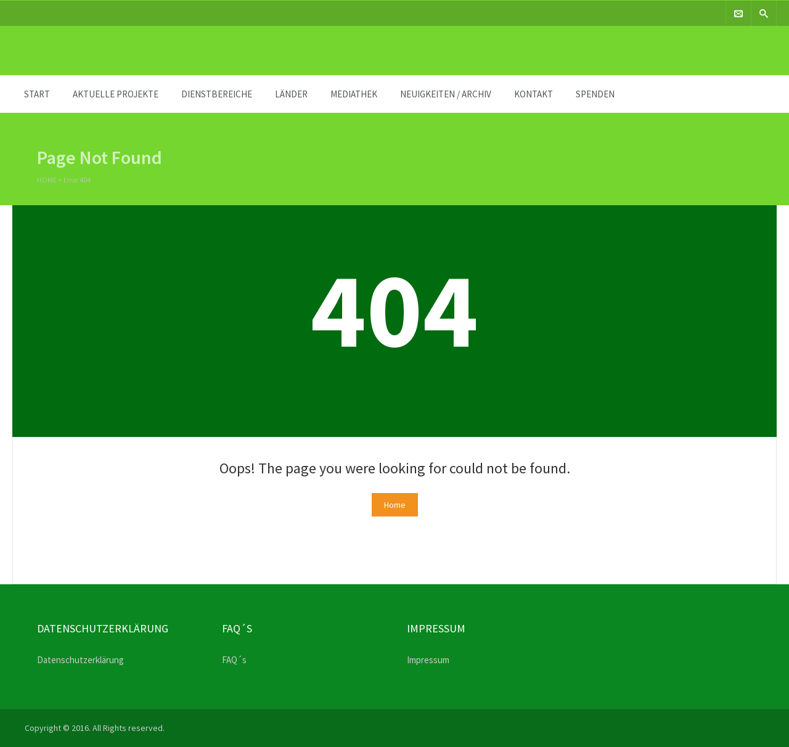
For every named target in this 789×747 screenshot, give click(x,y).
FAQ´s (234, 660)
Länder (291, 94)
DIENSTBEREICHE (216, 94)
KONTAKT (533, 94)
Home (47, 181)
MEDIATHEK (353, 94)
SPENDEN (595, 94)
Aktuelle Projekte (115, 94)
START (37, 94)
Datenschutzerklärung (80, 660)
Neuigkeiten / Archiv (445, 94)
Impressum (428, 660)
